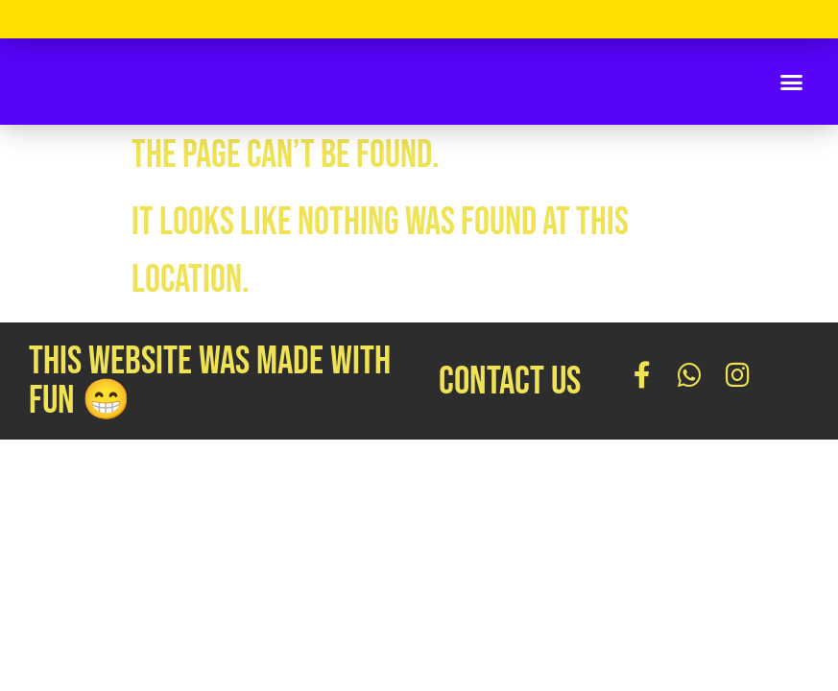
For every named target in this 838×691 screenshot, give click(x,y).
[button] (792, 81)
